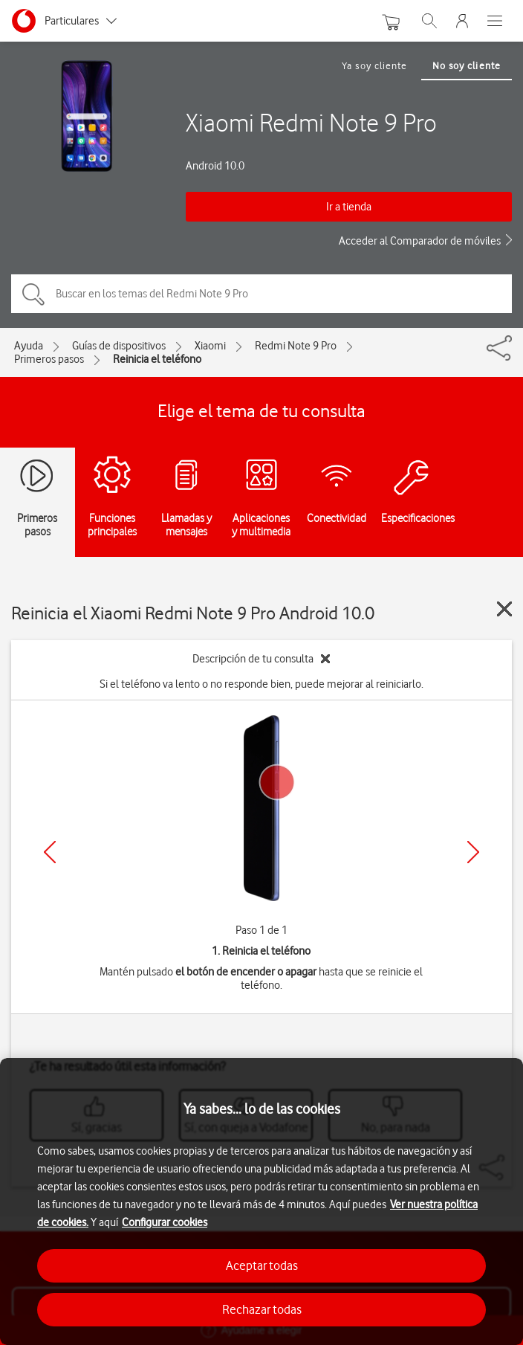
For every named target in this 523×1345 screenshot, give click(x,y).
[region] (261, 1201)
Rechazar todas (262, 1309)
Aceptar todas (262, 1265)
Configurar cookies (164, 1222)
